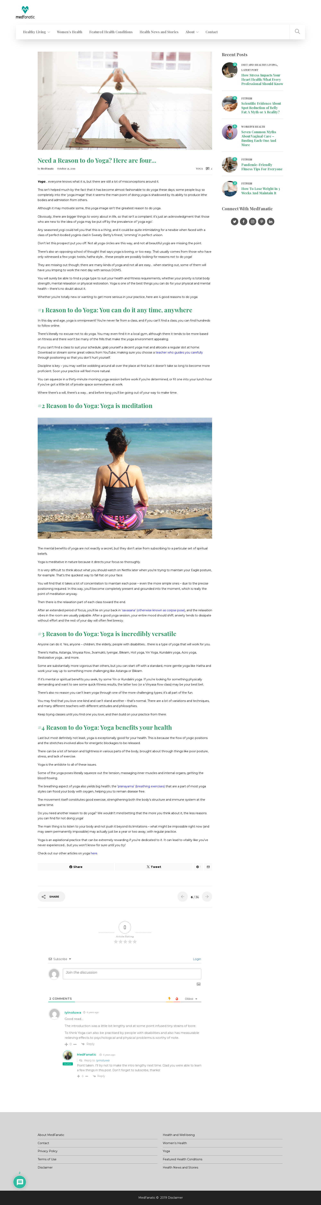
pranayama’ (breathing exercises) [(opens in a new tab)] (141, 786)
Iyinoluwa (103, 1060)
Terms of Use (47, 1159)
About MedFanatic (51, 1135)
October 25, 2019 (66, 168)
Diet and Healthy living (259, 64)
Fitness (246, 98)
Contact (212, 32)
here (94, 853)
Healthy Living (34, 32)
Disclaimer (45, 1167)
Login (196, 959)
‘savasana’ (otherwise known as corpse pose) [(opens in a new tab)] (153, 610)
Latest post (249, 70)
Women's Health (253, 126)
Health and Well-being (179, 1135)
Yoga (199, 168)
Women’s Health (69, 32)
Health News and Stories (159, 32)
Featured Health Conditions (111, 32)
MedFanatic (47, 168)
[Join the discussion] (132, 973)
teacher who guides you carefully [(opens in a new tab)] (179, 352)
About (189, 32)
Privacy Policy (48, 1151)
